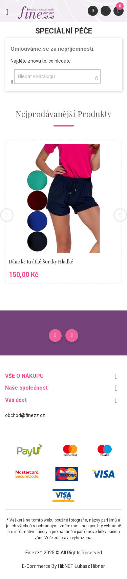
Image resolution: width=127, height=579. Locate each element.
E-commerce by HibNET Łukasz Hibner (63, 566)
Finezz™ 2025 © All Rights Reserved (63, 552)
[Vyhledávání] (57, 76)
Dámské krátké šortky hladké (41, 261)
